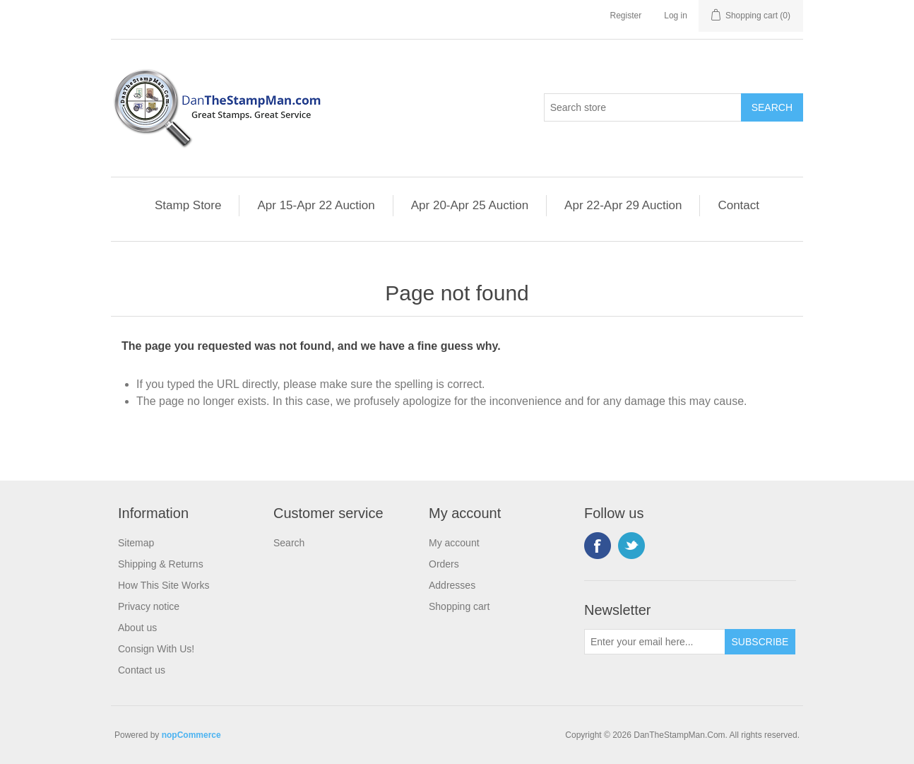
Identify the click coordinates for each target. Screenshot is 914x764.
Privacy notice (148, 606)
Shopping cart (459, 606)
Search (288, 542)
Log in (675, 15)
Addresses (452, 585)
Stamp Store (188, 205)
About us (137, 627)
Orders (444, 564)
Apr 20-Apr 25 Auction (469, 205)
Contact (738, 205)
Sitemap (136, 542)
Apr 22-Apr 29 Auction (623, 205)
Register (626, 15)
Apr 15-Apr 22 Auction (315, 205)
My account (454, 542)
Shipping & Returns (160, 564)
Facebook (597, 545)
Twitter (631, 545)
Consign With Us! (156, 648)
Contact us (141, 670)
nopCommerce (191, 735)
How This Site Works (163, 585)
